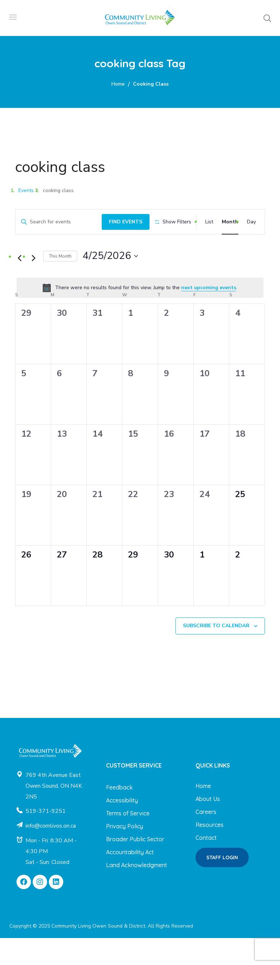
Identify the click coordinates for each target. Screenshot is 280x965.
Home (118, 84)
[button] (267, 18)
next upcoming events (208, 314)
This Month (60, 283)
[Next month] (33, 285)
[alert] (140, 315)
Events (26, 190)
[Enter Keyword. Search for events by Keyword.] (56, 221)
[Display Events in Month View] (230, 221)
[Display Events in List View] (209, 221)
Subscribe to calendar (216, 652)
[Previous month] (19, 285)
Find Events (121, 220)
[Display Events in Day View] (251, 221)
